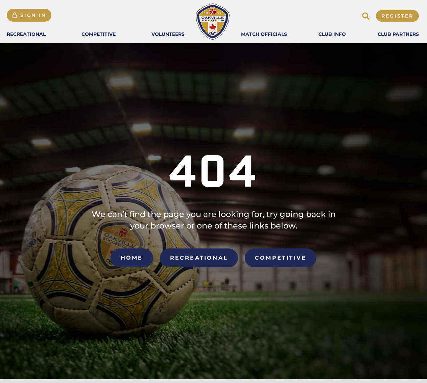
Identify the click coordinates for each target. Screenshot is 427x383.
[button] (26, 34)
